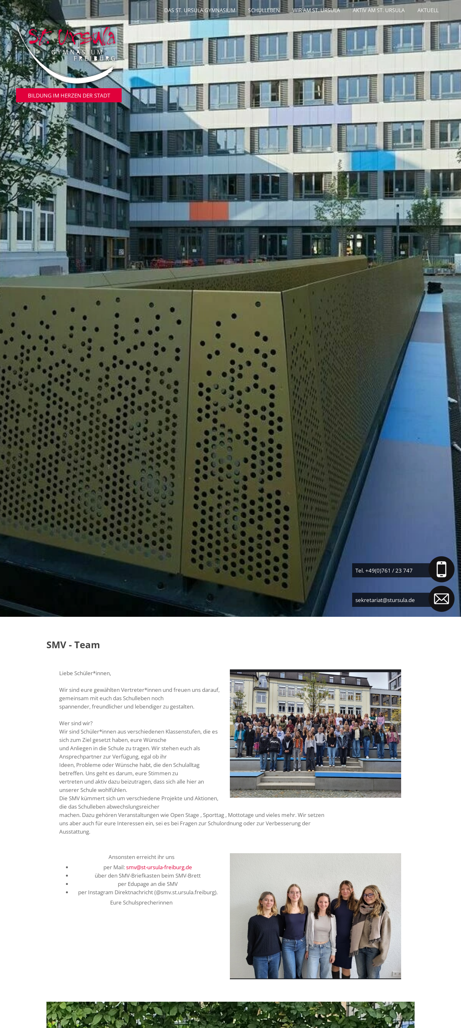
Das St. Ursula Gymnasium (199, 10)
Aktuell (428, 10)
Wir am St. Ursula (316, 10)
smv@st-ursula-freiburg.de (159, 867)
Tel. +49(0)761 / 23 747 (384, 570)
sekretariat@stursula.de (385, 600)
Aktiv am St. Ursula (379, 10)
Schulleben (264, 10)
